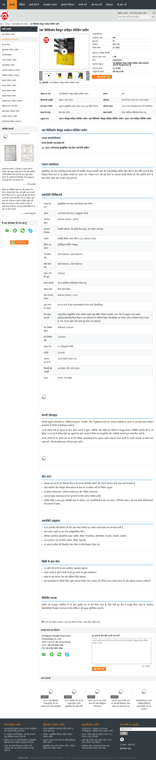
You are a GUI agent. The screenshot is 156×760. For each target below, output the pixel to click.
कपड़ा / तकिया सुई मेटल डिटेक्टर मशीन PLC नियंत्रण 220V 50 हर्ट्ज (97, 735)
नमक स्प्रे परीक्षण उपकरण (54, 622)
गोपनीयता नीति (23, 758)
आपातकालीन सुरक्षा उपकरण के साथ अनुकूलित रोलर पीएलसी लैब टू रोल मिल (20, 729)
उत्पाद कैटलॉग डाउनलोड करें (53, 143)
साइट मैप (131, 744)
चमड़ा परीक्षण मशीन (9, 96)
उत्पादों (12, 4)
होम (1, 24)
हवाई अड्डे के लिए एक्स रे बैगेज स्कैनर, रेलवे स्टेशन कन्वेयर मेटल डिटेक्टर (96, 741)
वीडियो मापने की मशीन (10, 106)
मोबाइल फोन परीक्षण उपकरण (12, 101)
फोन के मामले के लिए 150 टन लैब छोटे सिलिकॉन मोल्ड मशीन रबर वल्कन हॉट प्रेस (120, 703)
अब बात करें (96, 4)
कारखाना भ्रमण (50, 4)
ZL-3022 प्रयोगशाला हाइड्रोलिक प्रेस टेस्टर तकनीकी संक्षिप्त (65, 147)
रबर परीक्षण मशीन (8, 34)
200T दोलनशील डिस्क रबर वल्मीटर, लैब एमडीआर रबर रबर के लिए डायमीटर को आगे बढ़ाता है (19, 748)
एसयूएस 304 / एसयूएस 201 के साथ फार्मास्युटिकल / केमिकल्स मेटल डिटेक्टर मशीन (97, 729)
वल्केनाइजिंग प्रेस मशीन (20, 24)
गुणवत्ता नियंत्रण (67, 4)
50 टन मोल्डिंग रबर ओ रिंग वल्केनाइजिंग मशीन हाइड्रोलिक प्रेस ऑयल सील (74, 703)
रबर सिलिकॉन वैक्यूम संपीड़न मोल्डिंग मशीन (64, 83)
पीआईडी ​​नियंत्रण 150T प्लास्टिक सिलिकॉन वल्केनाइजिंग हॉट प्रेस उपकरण (144, 705)
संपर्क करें (83, 4)
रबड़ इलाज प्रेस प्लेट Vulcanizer (20, 134)
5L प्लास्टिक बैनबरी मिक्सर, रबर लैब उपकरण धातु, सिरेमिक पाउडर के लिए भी (19, 735)
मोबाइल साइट (125, 748)
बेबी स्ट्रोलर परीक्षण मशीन (10, 111)
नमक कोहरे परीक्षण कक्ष (91, 622)
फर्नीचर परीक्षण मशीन (9, 116)
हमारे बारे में (34, 4)
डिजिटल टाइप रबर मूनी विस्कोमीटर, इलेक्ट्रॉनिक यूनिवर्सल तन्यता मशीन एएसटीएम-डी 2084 (20, 741)
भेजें (123, 733)
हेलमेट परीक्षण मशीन (9, 80)
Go (153, 17)
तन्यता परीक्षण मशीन (9, 60)
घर (3, 4)
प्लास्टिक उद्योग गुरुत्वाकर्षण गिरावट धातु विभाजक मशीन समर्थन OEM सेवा (95, 747)
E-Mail (123, 744)
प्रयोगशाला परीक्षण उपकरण (11, 121)
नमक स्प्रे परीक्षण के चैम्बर (73, 622)
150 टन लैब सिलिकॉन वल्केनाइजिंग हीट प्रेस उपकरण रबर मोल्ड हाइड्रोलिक (51, 703)
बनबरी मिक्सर (6, 55)
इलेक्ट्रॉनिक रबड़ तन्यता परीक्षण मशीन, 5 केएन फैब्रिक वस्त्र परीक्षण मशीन (59, 747)
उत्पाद (7, 24)
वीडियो (22, 4)
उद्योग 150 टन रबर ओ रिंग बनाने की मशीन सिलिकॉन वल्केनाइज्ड (97, 703)
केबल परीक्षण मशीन (9, 91)
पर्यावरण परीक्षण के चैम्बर (11, 70)
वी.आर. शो (121, 4)
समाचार (109, 4)
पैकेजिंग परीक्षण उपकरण (10, 75)
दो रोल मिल (6, 45)
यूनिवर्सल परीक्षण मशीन (10, 50)
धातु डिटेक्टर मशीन (8, 65)
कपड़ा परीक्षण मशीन (9, 85)
